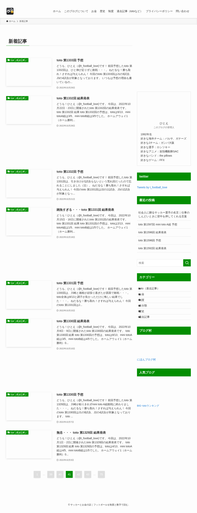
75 (101, 474)
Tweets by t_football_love (152, 187)
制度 (144, 305)
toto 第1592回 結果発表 (152, 248)
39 (50, 474)
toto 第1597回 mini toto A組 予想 (157, 224)
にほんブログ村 (146, 373)
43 (87, 474)
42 (78, 474)
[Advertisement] (69, 148)
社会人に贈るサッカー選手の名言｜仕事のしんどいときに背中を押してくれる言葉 (163, 214)
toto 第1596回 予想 (149, 240)
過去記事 (147, 329)
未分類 (146, 313)
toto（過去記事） (152, 289)
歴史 (144, 321)
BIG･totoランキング (148, 419)
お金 (144, 297)
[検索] (188, 2)
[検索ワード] (164, 262)
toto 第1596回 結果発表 (152, 232)
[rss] (183, 2)
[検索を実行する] (187, 262)
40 (60, 474)
